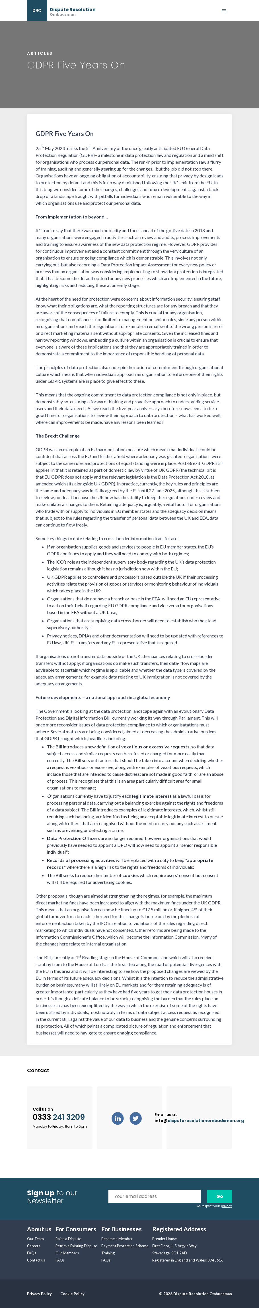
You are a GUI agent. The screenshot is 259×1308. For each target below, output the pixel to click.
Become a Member (117, 1238)
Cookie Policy (72, 1293)
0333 (59, 1117)
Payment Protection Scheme (124, 1246)
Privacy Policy (39, 1293)
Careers (33, 1246)
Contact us (36, 1260)
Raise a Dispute (68, 1238)
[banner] (61, 10)
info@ (199, 1120)
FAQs (31, 1253)
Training (108, 1253)
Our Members (67, 1253)
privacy (226, 1206)
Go (219, 1196)
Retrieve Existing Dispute (76, 1246)
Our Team (35, 1238)
